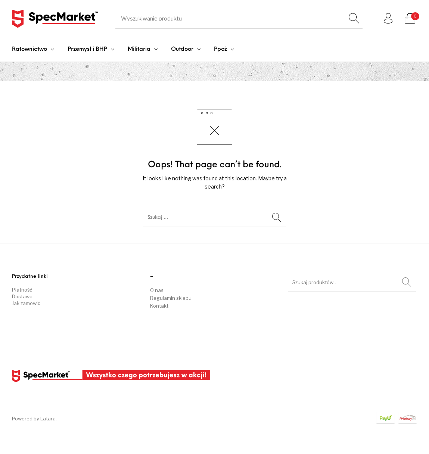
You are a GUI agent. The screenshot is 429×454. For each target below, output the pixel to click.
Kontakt (159, 306)
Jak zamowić (26, 303)
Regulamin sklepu (171, 298)
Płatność (22, 290)
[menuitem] (33, 49)
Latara (48, 419)
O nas (157, 290)
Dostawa (22, 296)
